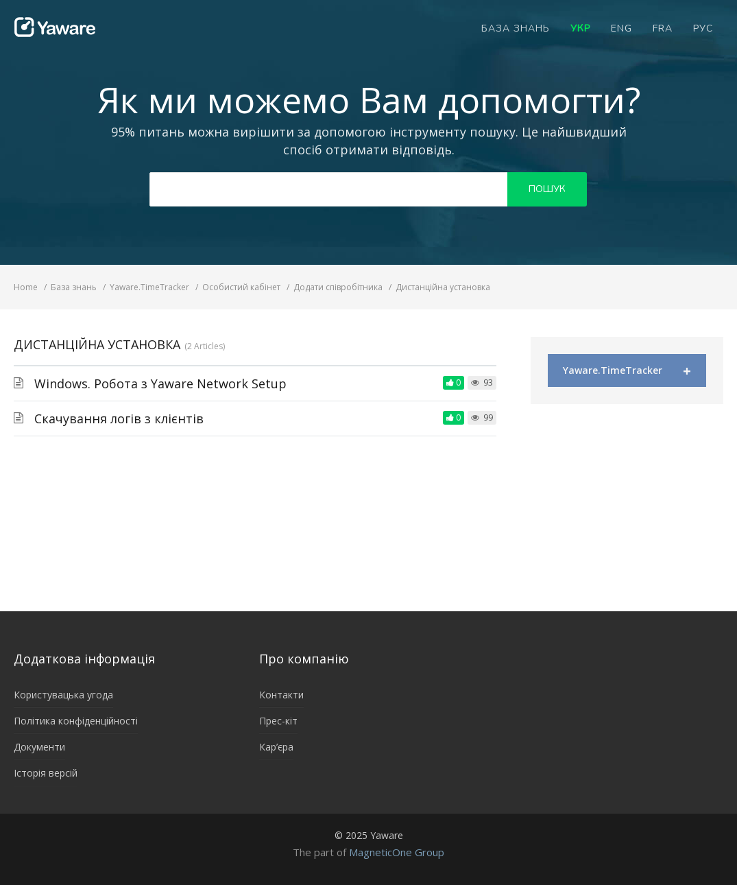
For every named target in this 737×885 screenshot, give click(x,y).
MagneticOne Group (396, 852)
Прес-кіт (278, 720)
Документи (39, 746)
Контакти (281, 694)
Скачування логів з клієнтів (119, 418)
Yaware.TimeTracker (627, 371)
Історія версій (45, 772)
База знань (515, 28)
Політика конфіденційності (76, 720)
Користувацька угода (63, 694)
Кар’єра (276, 746)
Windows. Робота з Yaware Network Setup (160, 383)
